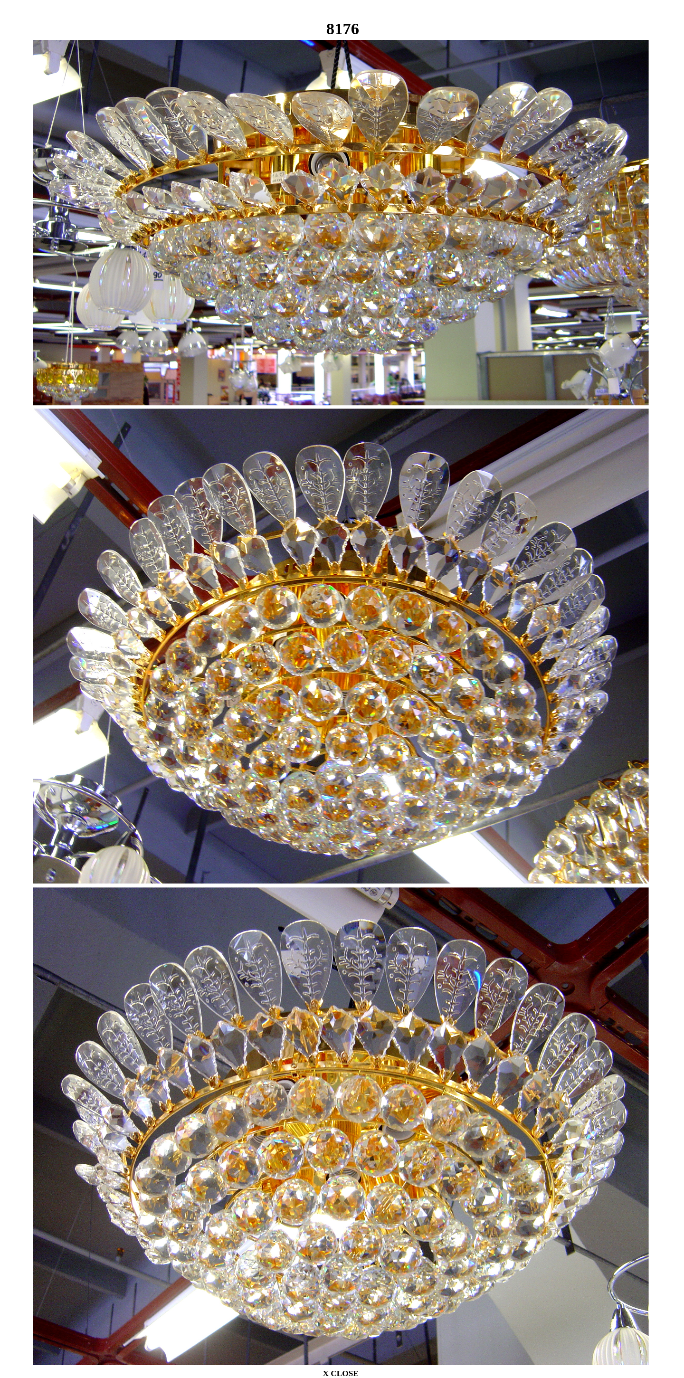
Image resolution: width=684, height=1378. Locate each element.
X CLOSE (340, 1373)
